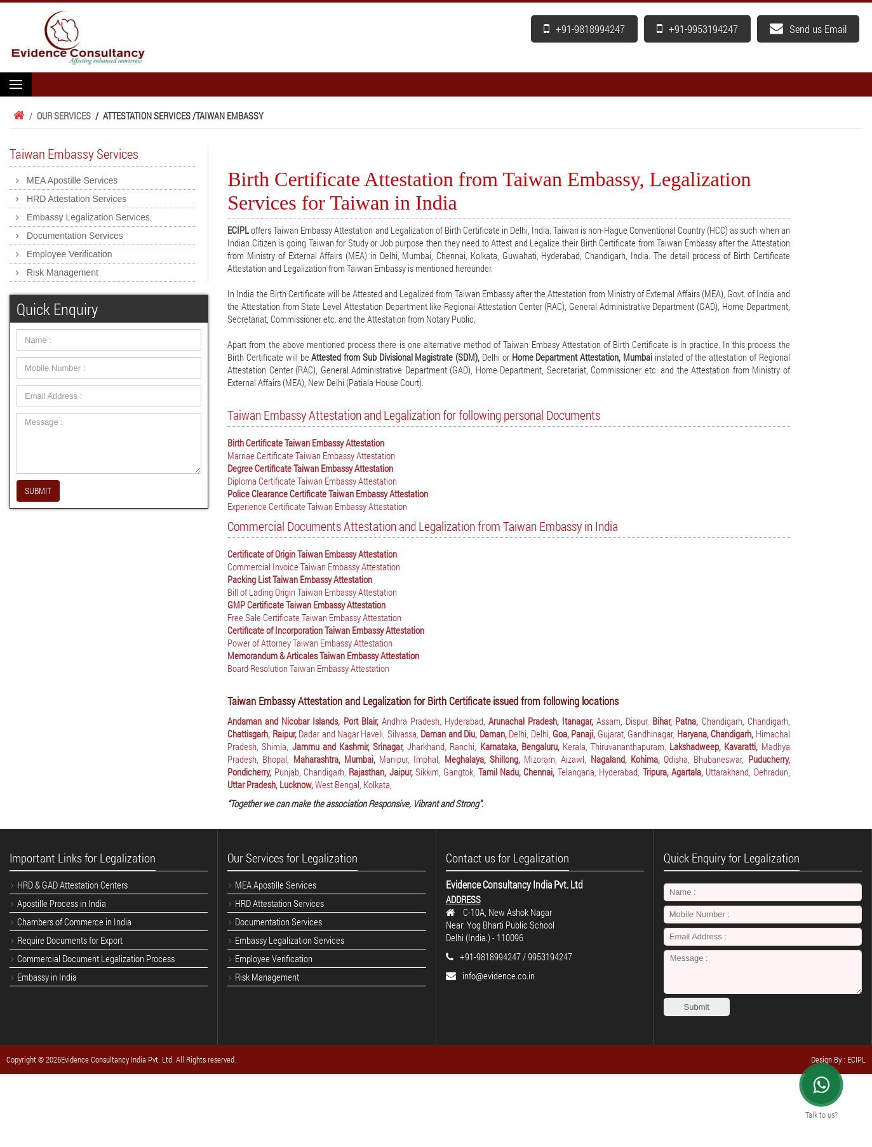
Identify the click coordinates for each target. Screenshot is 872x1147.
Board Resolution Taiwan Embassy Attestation (308, 668)
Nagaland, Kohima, (627, 759)
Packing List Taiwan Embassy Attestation (299, 579)
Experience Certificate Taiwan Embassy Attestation (317, 506)
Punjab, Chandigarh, (311, 771)
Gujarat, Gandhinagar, (637, 733)
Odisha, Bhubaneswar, (706, 759)
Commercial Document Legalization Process (96, 958)
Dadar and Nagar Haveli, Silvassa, (359, 733)
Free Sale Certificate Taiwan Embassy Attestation (314, 617)
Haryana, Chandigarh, (716, 733)
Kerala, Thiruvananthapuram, (616, 746)
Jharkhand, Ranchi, (443, 746)
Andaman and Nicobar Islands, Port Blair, (304, 720)
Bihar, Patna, (676, 720)
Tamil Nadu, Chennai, (518, 771)
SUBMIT (38, 491)
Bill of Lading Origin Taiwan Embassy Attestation (312, 592)
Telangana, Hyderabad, (600, 771)
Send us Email (808, 29)
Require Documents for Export (70, 940)
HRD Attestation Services (76, 199)
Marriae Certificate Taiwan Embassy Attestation (311, 455)
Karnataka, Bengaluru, (521, 746)
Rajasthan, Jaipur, (382, 771)
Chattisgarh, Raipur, (262, 733)
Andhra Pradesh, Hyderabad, (435, 720)
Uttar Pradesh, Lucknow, (271, 784)
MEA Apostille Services (72, 180)
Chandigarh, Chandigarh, (746, 720)
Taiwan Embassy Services (74, 154)
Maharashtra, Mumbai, (336, 759)
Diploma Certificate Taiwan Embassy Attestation (312, 480)
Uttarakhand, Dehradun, (747, 771)
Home (17, 115)
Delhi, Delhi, (531, 733)
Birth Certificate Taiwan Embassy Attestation (305, 442)
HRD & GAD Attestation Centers (72, 884)
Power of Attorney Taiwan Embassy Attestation (309, 642)
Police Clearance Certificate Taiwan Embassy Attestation (327, 493)
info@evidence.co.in (498, 975)
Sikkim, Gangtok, (446, 771)
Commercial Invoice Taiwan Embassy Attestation (313, 566)
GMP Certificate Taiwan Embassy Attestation (306, 604)
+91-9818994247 (584, 29)
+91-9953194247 (697, 29)
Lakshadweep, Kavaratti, (715, 746)
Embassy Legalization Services (88, 217)
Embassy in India (47, 976)
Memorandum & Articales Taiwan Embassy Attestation (323, 655)
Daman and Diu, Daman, (464, 733)
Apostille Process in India (61, 903)
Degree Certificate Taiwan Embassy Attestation (310, 468)
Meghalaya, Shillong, (484, 759)
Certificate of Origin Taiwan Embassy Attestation (312, 553)
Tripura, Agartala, (674, 771)
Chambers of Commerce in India (74, 921)
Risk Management (62, 272)
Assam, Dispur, (624, 720)
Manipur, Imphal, (411, 759)
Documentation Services (75, 236)
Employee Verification (69, 254)
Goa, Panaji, (575, 733)
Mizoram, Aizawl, (557, 759)
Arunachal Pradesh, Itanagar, (542, 720)
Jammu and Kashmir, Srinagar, (350, 746)
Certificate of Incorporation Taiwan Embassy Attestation (325, 630)
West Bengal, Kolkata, (353, 784)
